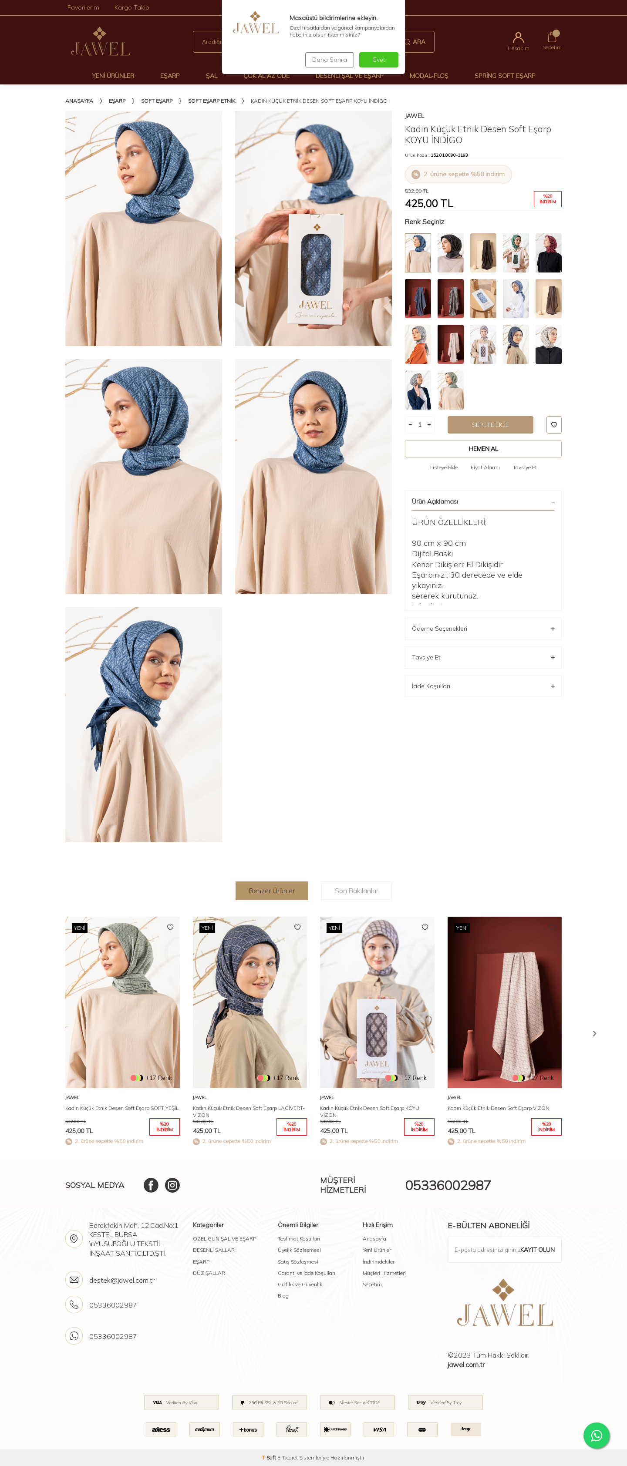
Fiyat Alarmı (485, 467)
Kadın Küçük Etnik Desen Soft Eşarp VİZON (498, 1108)
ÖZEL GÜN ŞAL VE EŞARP (224, 1238)
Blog (283, 1295)
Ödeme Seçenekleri (483, 629)
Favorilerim (83, 7)
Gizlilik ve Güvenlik (300, 1284)
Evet (379, 60)
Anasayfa (79, 101)
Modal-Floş (429, 76)
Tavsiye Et (525, 467)
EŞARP (201, 1261)
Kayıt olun (537, 1250)
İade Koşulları (483, 686)
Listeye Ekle (444, 467)
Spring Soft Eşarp (505, 76)
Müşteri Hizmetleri (384, 1273)
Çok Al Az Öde (266, 76)
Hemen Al (484, 449)
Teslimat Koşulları (299, 1238)
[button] (594, 1033)
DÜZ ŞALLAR (209, 1273)
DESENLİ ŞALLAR (214, 1250)
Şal (211, 76)
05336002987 (448, 1185)
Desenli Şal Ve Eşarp (350, 76)
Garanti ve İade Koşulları (306, 1273)
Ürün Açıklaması (483, 502)
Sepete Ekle (490, 425)
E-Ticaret (287, 1457)
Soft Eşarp (156, 101)
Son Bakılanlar (356, 890)
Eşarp (170, 76)
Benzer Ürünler (272, 890)
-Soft (269, 1457)
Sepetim (372, 1284)
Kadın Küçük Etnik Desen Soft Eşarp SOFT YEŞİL (122, 1108)
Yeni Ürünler (113, 76)
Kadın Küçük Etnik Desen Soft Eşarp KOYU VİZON (369, 1111)
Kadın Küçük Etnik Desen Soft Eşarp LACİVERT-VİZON (249, 1111)
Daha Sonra (328, 60)
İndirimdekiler (378, 1261)
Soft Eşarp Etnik (211, 101)
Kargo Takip (132, 7)
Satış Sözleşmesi (298, 1261)
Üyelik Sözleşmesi (299, 1250)
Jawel (414, 116)
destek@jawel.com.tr (122, 1280)
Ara (414, 41)
